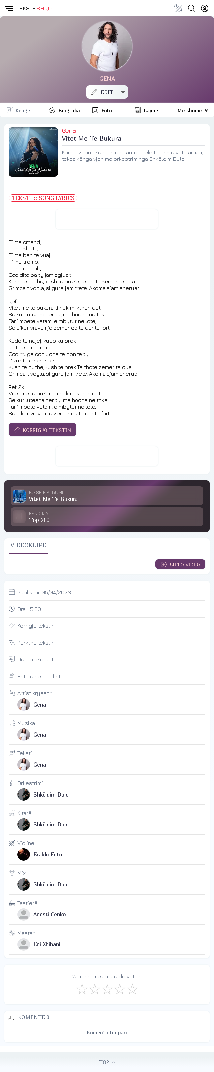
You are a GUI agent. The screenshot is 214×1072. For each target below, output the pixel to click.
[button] (8, 8)
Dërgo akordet (35, 659)
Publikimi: (44, 592)
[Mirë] (107, 988)
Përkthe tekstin (36, 642)
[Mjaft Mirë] (119, 988)
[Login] (204, 8)
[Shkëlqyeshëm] (132, 988)
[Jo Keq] (94, 988)
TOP (107, 1062)
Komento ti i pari (107, 1032)
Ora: (29, 609)
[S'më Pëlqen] (82, 988)
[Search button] (191, 8)
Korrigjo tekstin (36, 626)
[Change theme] (178, 8)
